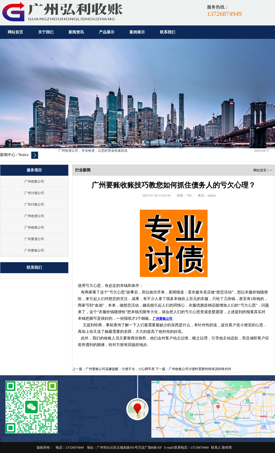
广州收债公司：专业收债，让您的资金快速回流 (92, 151)
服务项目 (34, 170)
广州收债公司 (34, 216)
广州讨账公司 (34, 204)
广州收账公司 (34, 227)
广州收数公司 (34, 181)
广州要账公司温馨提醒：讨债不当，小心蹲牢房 (120, 369)
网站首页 (260, 170)
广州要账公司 (34, 250)
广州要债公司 (34, 239)
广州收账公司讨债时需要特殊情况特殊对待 (200, 369)
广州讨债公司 (34, 193)
